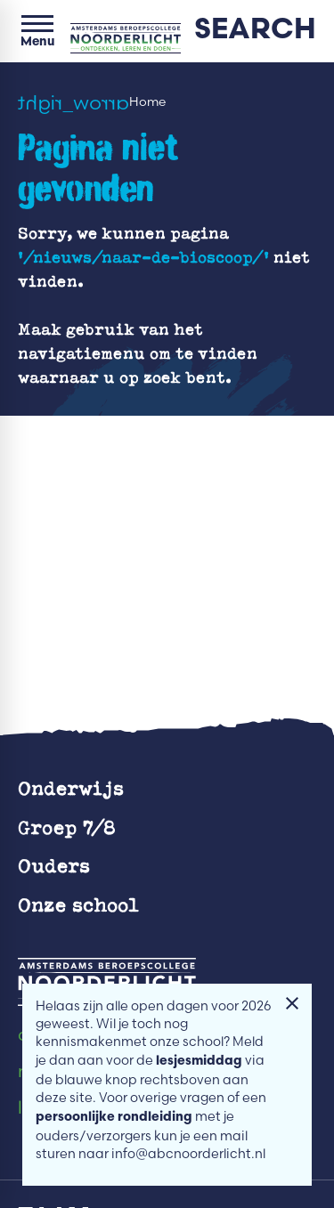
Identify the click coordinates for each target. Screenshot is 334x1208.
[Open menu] (37, 31)
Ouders (54, 865)
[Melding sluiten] (292, 1003)
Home (147, 101)
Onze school (78, 904)
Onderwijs (71, 787)
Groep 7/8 (67, 827)
